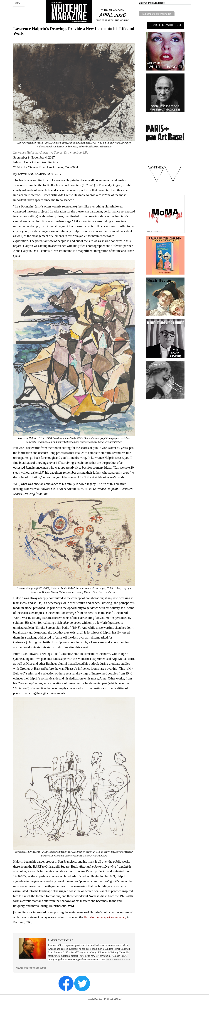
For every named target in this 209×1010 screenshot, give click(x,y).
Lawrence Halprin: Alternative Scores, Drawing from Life (50, 152)
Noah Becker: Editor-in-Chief (104, 999)
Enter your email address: (152, 3)
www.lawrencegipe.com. (118, 959)
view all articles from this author (31, 968)
